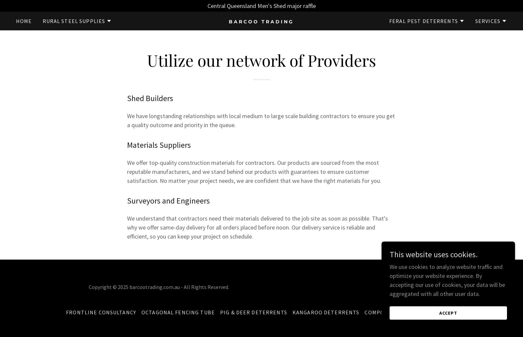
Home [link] (24, 21)
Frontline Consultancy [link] (101, 312)
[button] (77, 21)
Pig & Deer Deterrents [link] (253, 312)
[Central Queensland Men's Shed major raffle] (261, 5)
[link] (262, 21)
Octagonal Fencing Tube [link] (178, 312)
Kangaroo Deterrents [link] (326, 312)
